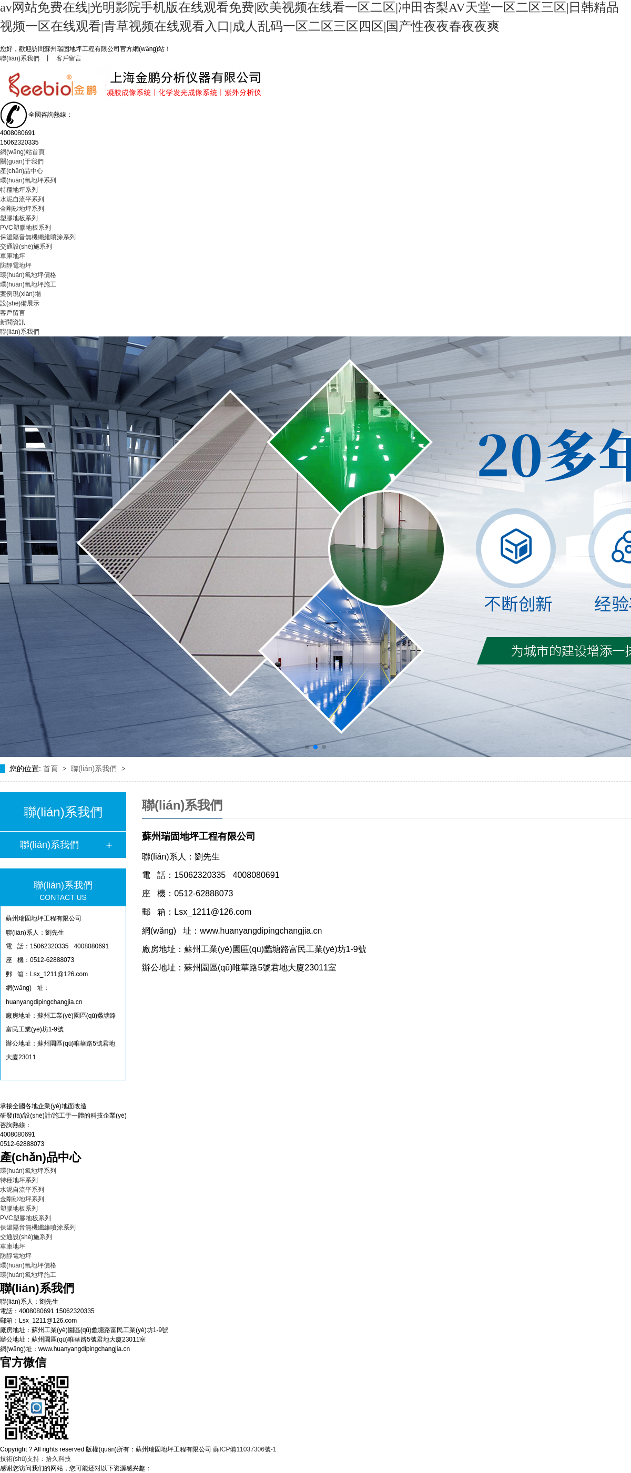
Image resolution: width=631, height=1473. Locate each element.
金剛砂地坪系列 (22, 208)
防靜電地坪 (16, 265)
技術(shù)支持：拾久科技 (35, 1458)
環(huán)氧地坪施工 (28, 284)
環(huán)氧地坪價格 (28, 275)
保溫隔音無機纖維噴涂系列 (38, 237)
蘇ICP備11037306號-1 (244, 1449)
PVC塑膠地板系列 (25, 227)
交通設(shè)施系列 (26, 246)
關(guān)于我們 (22, 161)
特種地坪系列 (19, 189)
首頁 (51, 768)
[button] (307, 747)
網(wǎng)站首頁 (22, 152)
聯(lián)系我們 (19, 58)
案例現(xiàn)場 (20, 294)
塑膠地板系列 (19, 218)
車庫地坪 (12, 256)
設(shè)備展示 (19, 303)
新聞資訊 (12, 322)
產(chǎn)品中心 (21, 171)
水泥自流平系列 (22, 199)
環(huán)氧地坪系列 (28, 180)
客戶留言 (69, 58)
